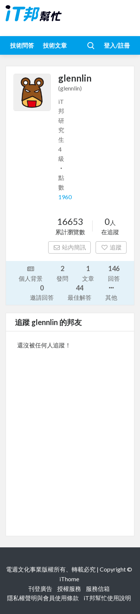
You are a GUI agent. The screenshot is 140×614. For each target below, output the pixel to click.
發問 (62, 272)
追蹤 (111, 247)
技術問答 (22, 45)
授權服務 (69, 588)
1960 (65, 196)
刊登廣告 (40, 588)
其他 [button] (111, 292)
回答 (114, 272)
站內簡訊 (69, 247)
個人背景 (31, 273)
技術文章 (55, 45)
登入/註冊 (117, 45)
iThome (69, 578)
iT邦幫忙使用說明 (107, 597)
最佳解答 (79, 292)
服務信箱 (98, 588)
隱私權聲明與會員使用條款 (43, 597)
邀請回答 (42, 292)
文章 (88, 272)
